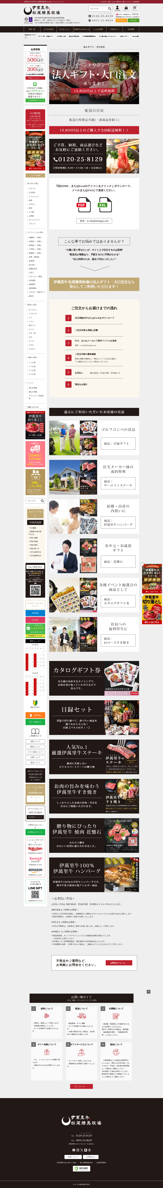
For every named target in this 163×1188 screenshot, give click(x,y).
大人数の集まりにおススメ (124, 36)
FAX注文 (133, 20)
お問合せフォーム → (119, 963)
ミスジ (31, 321)
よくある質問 (98, 29)
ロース (31, 341)
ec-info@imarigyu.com (97, 221)
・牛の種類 (32, 528)
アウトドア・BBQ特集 (36, 397)
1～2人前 (32, 362)
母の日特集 (33, 388)
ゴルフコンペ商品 (35, 276)
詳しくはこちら (35, 799)
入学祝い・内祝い (35, 249)
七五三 (31, 272)
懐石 (30, 208)
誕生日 (31, 296)
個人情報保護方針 (86, 1162)
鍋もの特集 (33, 392)
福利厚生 (32, 284)
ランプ (31, 329)
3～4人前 (32, 370)
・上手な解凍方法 (34, 555)
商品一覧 (32, 29)
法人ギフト (121, 20)
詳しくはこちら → (81, 1086)
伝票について (35, 757)
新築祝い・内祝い (35, 253)
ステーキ (32, 188)
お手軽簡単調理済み (105, 36)
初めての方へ (35, 707)
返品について (35, 762)
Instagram (35, 620)
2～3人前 (32, 366)
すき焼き (32, 192)
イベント (30, 383)
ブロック (32, 224)
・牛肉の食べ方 (33, 548)
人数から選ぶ (32, 357)
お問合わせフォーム (35, 832)
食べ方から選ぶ (33, 183)
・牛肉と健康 (33, 538)
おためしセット (65, 29)
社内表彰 (32, 280)
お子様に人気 (77, 36)
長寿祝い (32, 261)
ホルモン (32, 204)
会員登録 (117, 10)
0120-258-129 (35, 774)
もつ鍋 (31, 212)
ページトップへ (148, 992)
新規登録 (37, 715)
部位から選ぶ (32, 305)
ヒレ (30, 317)
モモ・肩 (32, 333)
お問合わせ (37, 722)
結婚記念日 (33, 269)
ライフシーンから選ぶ (35, 232)
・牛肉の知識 (33, 541)
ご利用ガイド (114, 29)
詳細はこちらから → (35, 78)
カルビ (31, 345)
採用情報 (35, 613)
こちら (47, 1026)
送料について (35, 741)
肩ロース (32, 325)
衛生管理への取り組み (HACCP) (35, 604)
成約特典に (33, 288)
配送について (35, 747)
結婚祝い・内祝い (35, 237)
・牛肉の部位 (33, 545)
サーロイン (33, 310)
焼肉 (30, 200)
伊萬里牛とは (81, 29)
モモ (30, 337)
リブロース (33, 313)
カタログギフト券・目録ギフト (59, 36)
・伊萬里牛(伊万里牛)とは (34, 533)
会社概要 (131, 29)
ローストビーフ (34, 220)
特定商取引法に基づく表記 (66, 1162)
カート (135, 10)
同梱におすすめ (33, 407)
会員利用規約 (101, 1162)
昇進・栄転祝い (34, 257)
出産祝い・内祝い (35, 241)
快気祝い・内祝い (35, 245)
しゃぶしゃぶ (34, 196)
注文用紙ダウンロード (35, 817)
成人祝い (32, 265)
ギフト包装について (35, 752)
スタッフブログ (35, 513)
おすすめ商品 (48, 29)
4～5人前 (32, 374)
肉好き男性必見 (90, 36)
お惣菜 (31, 216)
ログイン (126, 10)
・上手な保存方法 (34, 552)
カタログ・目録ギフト (37, 292)
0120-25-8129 (102, 16)
